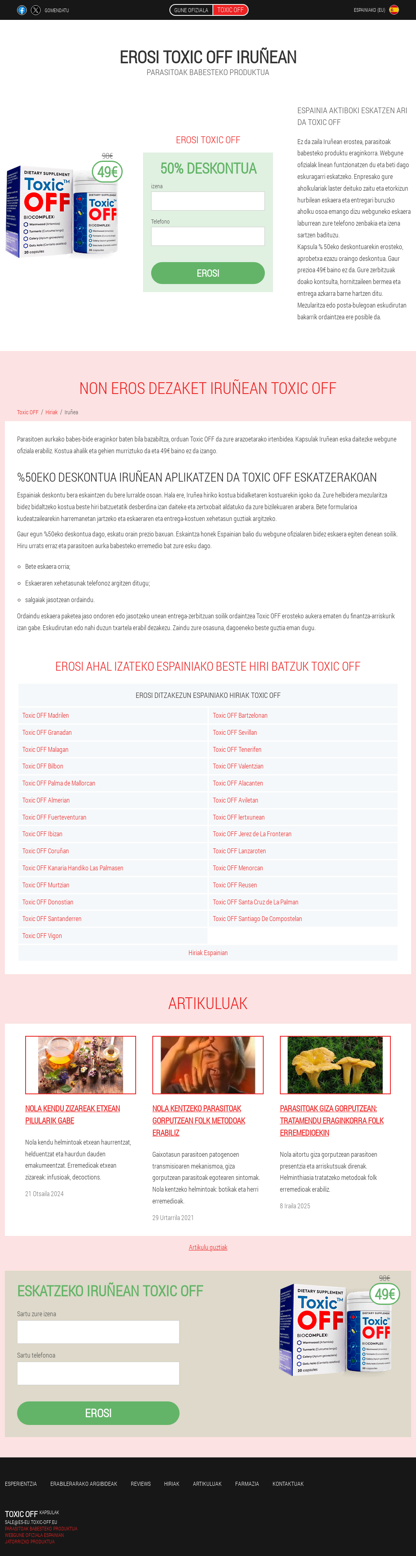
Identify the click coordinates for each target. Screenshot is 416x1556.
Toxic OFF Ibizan (42, 833)
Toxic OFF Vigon (42, 935)
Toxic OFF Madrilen (45, 715)
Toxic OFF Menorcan (238, 867)
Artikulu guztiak (208, 1247)
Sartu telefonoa (36, 1355)
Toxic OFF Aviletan (235, 800)
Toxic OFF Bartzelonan (240, 715)
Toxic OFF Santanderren (52, 918)
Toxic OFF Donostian (48, 901)
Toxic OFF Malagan (45, 749)
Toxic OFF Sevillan (235, 732)
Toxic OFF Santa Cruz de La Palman (256, 901)
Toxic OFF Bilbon (42, 766)
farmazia (247, 1483)
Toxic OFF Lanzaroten (239, 850)
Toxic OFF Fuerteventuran (54, 817)
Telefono (160, 221)
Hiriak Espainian (208, 952)
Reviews (141, 1483)
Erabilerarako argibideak (83, 1483)
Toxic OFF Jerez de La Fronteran (252, 833)
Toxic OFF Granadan (47, 732)
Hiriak (172, 1483)
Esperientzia (21, 1483)
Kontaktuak (288, 1483)
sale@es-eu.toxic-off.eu (31, 1522)
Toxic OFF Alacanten (238, 783)
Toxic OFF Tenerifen (237, 749)
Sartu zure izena (36, 1314)
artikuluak (207, 1483)
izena (156, 186)
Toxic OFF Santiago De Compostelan (257, 918)
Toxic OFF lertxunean (239, 817)
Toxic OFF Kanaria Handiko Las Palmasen (73, 867)
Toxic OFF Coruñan (45, 850)
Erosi (208, 273)
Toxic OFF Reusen (235, 884)
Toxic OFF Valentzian (238, 766)
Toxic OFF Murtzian (45, 884)
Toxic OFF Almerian (46, 800)
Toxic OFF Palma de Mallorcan (58, 783)
